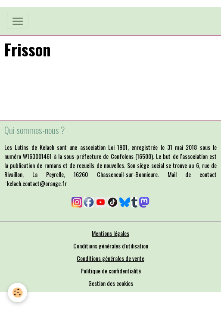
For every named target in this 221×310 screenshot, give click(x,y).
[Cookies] (17, 292)
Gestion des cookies (110, 283)
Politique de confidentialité (111, 270)
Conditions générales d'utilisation (110, 245)
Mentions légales (110, 233)
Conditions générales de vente (110, 258)
